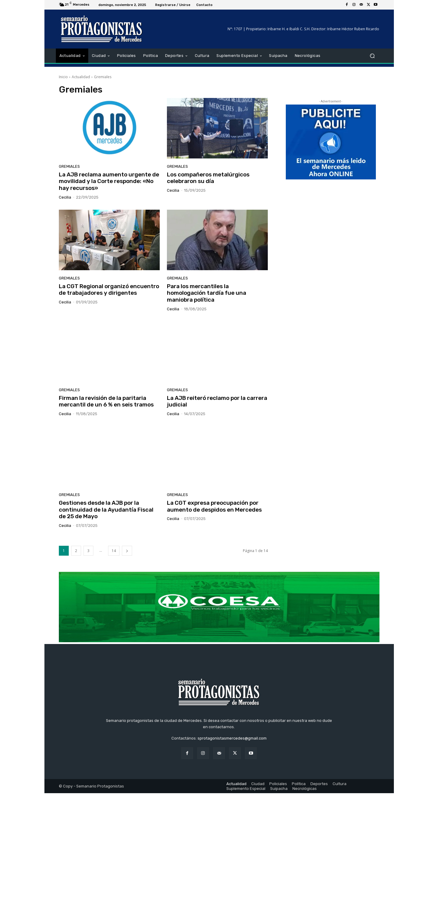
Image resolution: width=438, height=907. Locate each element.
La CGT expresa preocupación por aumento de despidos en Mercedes (214, 506)
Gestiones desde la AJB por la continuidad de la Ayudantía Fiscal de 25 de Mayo (106, 509)
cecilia (65, 197)
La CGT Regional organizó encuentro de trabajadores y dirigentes (109, 290)
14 (114, 550)
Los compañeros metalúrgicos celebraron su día (208, 178)
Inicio (63, 76)
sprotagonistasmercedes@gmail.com (232, 852)
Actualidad (81, 76)
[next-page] (127, 551)
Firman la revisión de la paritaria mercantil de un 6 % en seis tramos (106, 401)
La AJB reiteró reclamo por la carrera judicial (217, 401)
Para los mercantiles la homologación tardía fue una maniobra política (206, 293)
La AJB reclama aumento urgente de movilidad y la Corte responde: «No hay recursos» (109, 181)
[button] (372, 56)
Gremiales (69, 166)
